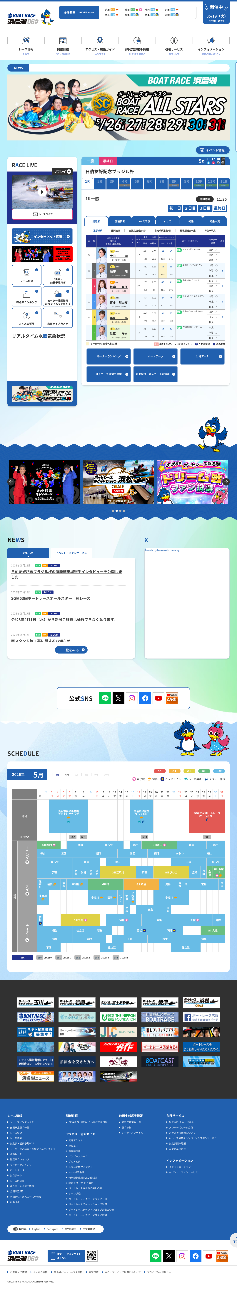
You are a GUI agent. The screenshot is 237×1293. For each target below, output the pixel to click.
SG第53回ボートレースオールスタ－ (205, 814)
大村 (26, 918)
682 (61, 837)
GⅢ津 (208, 872)
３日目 (205, 208)
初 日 (175, 208)
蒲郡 (113, 920)
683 (138, 837)
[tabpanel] (44, 482)
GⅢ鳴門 (34, 845)
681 (72, 837)
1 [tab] (113, 511)
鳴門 (128, 845)
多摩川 (30, 895)
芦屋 (189, 845)
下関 (165, 930)
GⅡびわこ (167, 872)
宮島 (52, 884)
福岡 (37, 884)
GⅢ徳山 (152, 845)
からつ (100, 845)
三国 (52, 853)
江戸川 (26, 884)
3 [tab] (120, 511)
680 (205, 837)
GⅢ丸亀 (212, 930)
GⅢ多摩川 (218, 870)
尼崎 (80, 872)
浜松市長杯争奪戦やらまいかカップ (56, 812)
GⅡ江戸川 (109, 872)
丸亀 (154, 920)
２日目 (190, 208)
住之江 (69, 930)
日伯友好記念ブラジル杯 (135, 812)
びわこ (112, 897)
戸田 (42, 872)
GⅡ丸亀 (67, 920)
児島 (65, 872)
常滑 (72, 872)
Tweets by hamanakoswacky (162, 550)
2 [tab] (117, 511)
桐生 (218, 920)
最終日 (220, 208)
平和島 (64, 884)
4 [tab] (124, 511)
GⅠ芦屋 (135, 884)
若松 (90, 930)
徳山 (69, 845)
